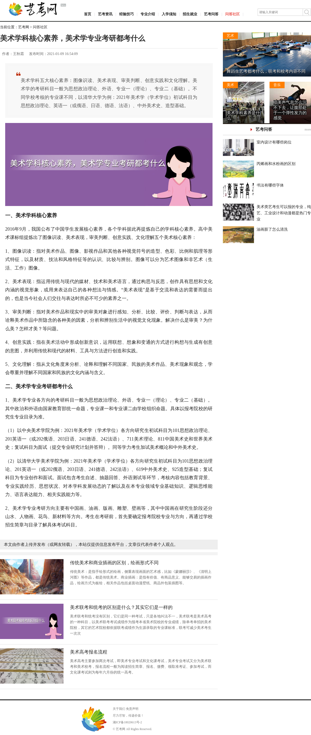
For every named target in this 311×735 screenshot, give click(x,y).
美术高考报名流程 (88, 652)
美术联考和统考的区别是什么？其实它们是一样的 (121, 607)
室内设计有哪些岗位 (274, 142)
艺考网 (23, 27)
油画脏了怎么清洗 (272, 229)
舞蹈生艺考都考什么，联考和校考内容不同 (266, 71)
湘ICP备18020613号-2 (127, 722)
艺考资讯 (105, 14)
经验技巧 (126, 14)
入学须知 (169, 14)
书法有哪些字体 (270, 185)
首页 (87, 14)
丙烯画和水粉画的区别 (276, 164)
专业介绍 (147, 14)
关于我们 (119, 709)
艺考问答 (211, 14)
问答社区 (232, 14)
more (308, 129)
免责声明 (132, 709)
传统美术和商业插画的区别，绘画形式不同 (114, 562)
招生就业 (190, 14)
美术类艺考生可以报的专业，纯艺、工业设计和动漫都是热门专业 (284, 213)
